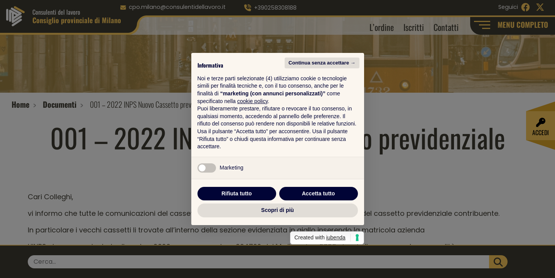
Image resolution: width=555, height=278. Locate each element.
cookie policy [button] (252, 101)
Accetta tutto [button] (318, 193)
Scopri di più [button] (277, 210)
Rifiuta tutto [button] (236, 193)
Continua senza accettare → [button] (321, 63)
